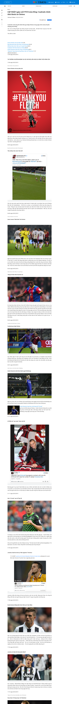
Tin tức (9, 6)
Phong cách (38, 6)
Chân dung (55, 6)
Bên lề (9, 9)
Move (23, 6)
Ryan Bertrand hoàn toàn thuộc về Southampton (18, 44)
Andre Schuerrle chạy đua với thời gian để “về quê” (31, 406)
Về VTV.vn (7, 2)
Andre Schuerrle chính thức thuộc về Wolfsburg (18, 49)
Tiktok (63, 2)
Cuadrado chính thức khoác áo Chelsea (16, 47)
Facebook (51, 2)
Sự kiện (70, 6)
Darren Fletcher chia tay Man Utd (15, 42)
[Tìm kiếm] (67, 2)
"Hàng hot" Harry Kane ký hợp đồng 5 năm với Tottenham (20, 51)
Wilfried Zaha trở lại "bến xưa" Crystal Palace (18, 46)
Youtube (57, 2)
